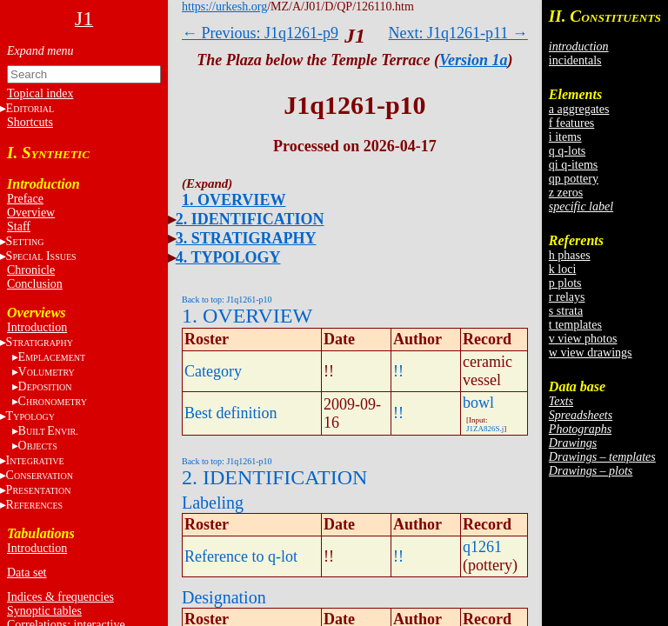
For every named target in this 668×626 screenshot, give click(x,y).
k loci (563, 269)
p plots (565, 283)
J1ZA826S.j (485, 428)
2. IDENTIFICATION (250, 219)
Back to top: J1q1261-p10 (227, 299)
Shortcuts (30, 122)
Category (213, 371)
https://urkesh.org (224, 6)
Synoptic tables (44, 610)
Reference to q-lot (240, 556)
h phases (570, 255)
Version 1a (473, 60)
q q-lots (567, 150)
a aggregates (579, 109)
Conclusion (35, 283)
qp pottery (573, 178)
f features (571, 123)
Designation (224, 597)
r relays (567, 296)
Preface (25, 198)
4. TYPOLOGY (228, 257)
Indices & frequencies (60, 596)
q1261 (482, 547)
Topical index (40, 93)
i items (565, 136)
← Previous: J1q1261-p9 (260, 33)
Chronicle (31, 269)
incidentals (575, 60)
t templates (575, 324)
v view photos (583, 338)
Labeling (213, 502)
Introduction (37, 327)
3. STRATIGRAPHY (246, 238)
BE (48, 430)
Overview (31, 212)
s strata (566, 310)
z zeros (566, 192)
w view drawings (590, 352)
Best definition (230, 413)
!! (398, 371)
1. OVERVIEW (233, 200)
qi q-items (573, 164)
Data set (26, 572)
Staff (18, 226)
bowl (478, 402)
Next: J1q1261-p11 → (458, 33)
